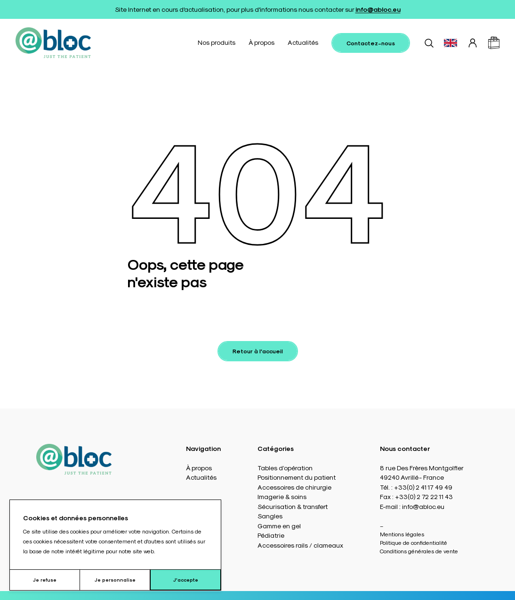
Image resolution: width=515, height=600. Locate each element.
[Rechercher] (429, 43)
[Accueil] (53, 42)
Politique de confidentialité (413, 542)
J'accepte (185, 580)
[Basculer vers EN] (450, 43)
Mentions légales (402, 534)
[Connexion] (473, 43)
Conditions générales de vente (419, 551)
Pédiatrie (271, 535)
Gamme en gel (279, 526)
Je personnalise (115, 580)
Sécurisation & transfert (293, 506)
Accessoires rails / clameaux (300, 545)
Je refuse (44, 580)
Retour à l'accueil (258, 351)
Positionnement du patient (297, 477)
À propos (261, 42)
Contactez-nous (370, 43)
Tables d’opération (285, 468)
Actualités (303, 42)
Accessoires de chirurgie (294, 487)
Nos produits (216, 42)
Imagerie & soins (282, 496)
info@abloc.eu (378, 9)
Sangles (270, 516)
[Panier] (493, 42)
